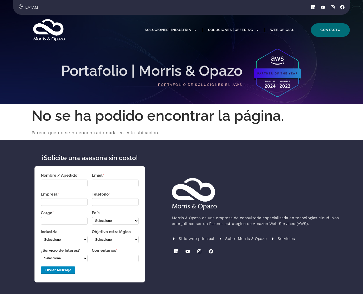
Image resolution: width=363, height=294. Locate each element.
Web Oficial (282, 30)
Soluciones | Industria (171, 30)
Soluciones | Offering (233, 30)
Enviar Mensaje (58, 270)
